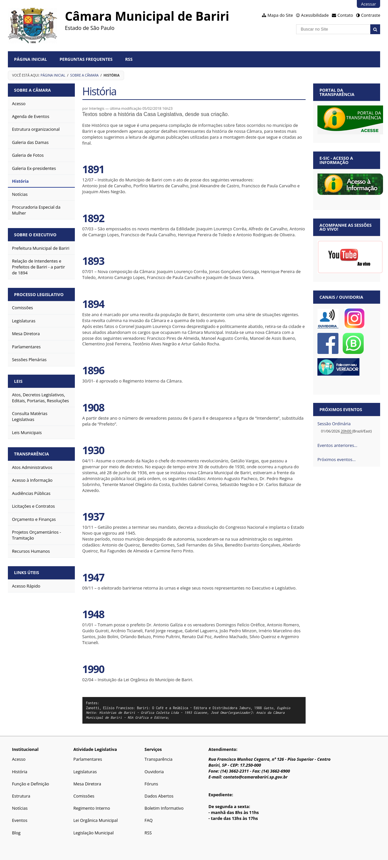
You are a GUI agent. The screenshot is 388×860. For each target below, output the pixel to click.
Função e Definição (30, 784)
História (19, 772)
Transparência (31, 454)
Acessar (368, 4)
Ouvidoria (154, 772)
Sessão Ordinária (334, 424)
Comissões (83, 796)
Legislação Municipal (93, 833)
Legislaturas (85, 772)
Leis (18, 381)
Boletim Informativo (163, 808)
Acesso (18, 759)
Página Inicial (30, 59)
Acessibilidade (315, 15)
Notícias (20, 808)
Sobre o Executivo (35, 235)
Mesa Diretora (87, 784)
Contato (345, 15)
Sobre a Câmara (84, 75)
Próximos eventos (340, 409)
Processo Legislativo (39, 294)
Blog (16, 833)
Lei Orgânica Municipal (95, 820)
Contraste (370, 15)
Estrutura (21, 796)
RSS (129, 59)
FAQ (148, 820)
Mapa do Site (280, 15)
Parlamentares (87, 759)
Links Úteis (26, 572)
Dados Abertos (158, 796)
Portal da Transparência (336, 92)
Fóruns (151, 784)
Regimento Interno (91, 808)
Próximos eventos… (336, 459)
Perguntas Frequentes (85, 59)
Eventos (19, 820)
